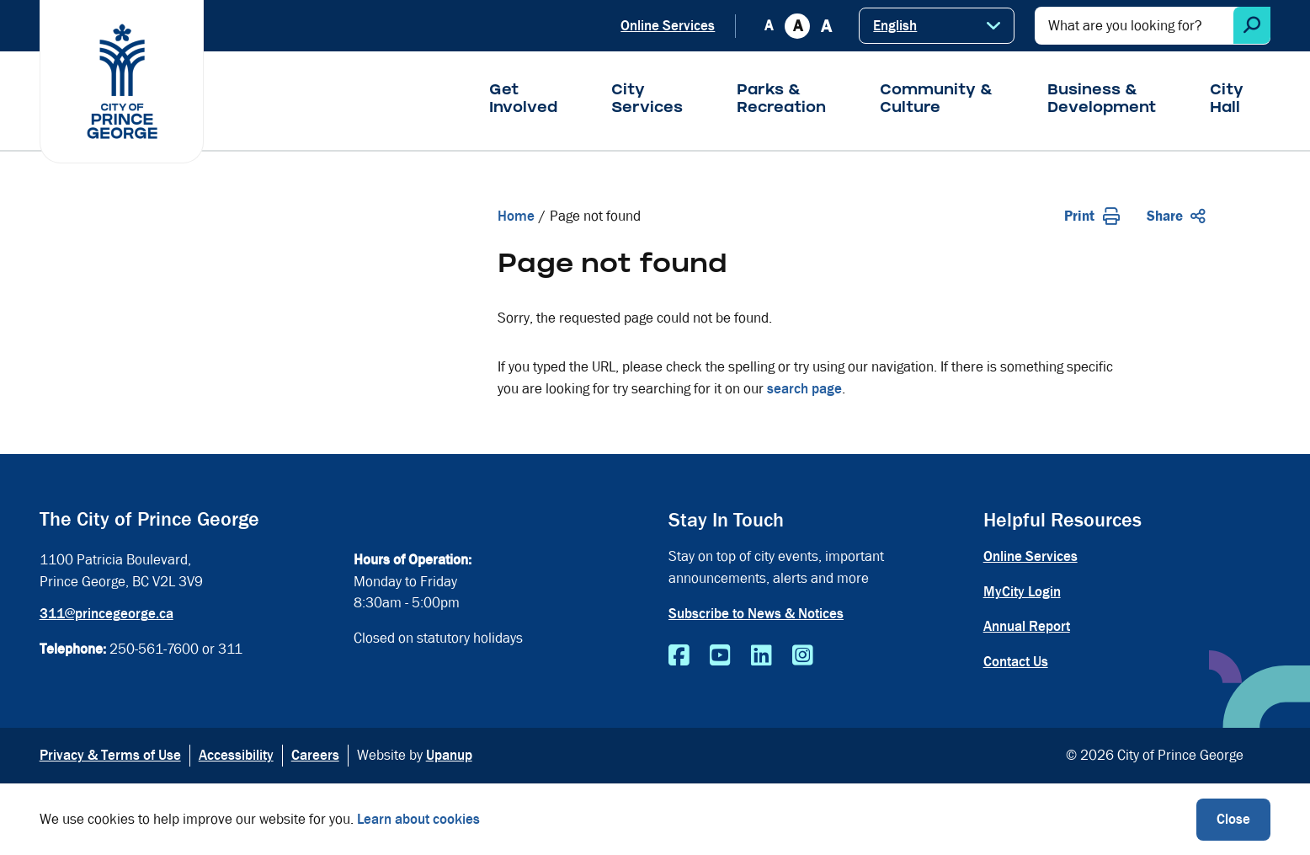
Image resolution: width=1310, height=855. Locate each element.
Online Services (667, 26)
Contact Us (1015, 662)
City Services (647, 100)
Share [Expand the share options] (1176, 216)
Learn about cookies (418, 819)
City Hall (1226, 100)
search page (804, 389)
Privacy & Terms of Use (110, 755)
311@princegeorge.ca (106, 614)
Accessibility (236, 755)
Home (516, 216)
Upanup (449, 755)
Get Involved (523, 100)
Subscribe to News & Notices (756, 614)
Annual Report (1026, 626)
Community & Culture (936, 100)
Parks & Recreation (781, 100)
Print (1092, 216)
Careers (315, 755)
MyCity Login (1022, 592)
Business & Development (1101, 100)
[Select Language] (936, 26)
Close (1233, 819)
